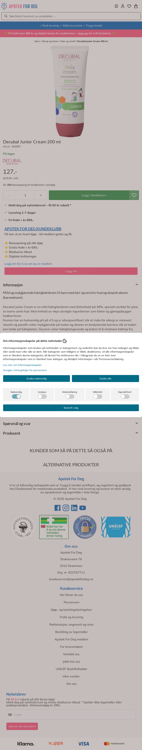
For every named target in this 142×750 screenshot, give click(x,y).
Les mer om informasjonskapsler (22, 365)
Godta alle (105, 378)
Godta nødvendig (36, 378)
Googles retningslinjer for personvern (25, 370)
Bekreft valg (71, 407)
